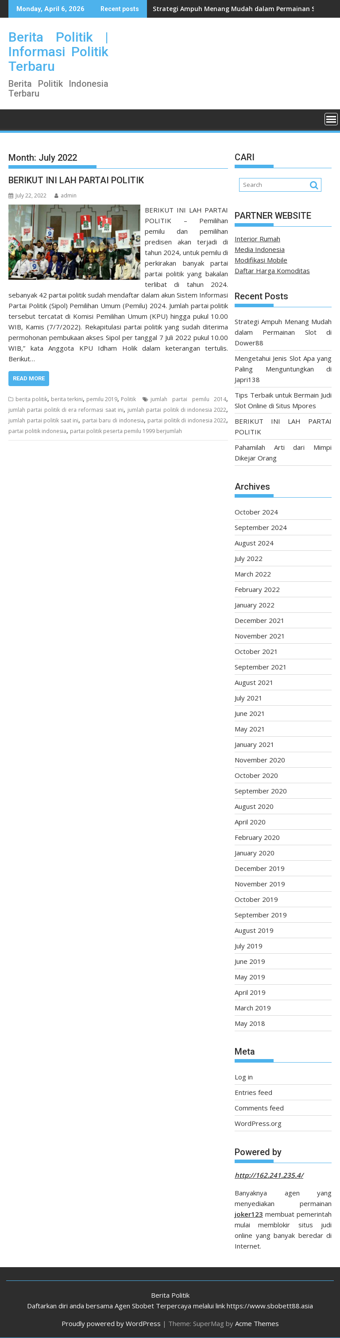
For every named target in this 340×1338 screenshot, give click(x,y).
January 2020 (254, 852)
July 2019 (249, 945)
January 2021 (254, 744)
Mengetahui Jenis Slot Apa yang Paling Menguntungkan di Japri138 (283, 369)
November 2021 (260, 635)
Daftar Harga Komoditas (272, 270)
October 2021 (256, 651)
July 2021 (249, 697)
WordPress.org (258, 1123)
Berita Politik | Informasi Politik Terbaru (58, 51)
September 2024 (261, 527)
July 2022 (249, 558)
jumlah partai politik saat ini (43, 420)
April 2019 (250, 992)
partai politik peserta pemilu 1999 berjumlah (126, 431)
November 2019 (260, 883)
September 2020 (261, 790)
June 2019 (250, 961)
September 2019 (261, 914)
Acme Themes (257, 1323)
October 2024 (256, 511)
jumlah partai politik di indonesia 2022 (177, 410)
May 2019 (250, 976)
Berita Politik (170, 1295)
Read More (29, 378)
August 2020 (254, 806)
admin (65, 195)
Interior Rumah (257, 238)
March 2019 (253, 1007)
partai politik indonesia (37, 431)
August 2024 (254, 542)
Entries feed (253, 1092)
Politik (128, 399)
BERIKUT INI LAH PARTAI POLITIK (76, 180)
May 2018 (250, 1023)
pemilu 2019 (101, 399)
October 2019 (256, 899)
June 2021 (250, 713)
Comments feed (259, 1107)
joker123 (249, 1214)
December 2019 (260, 868)
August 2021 (254, 682)
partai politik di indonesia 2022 (186, 420)
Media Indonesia (260, 249)
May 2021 (250, 728)
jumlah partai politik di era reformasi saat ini (66, 410)
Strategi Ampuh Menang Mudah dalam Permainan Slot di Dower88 (283, 332)
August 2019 (254, 930)
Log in (244, 1076)
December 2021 (260, 620)
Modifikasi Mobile (261, 259)
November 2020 (260, 759)
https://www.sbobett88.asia (270, 1305)
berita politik (31, 399)
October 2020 (256, 775)
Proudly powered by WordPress (111, 1323)
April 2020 (250, 821)
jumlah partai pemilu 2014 (188, 399)
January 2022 (254, 604)
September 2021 (261, 666)
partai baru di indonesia (113, 420)
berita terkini (67, 399)
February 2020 (257, 837)
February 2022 (257, 589)
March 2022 (253, 573)
